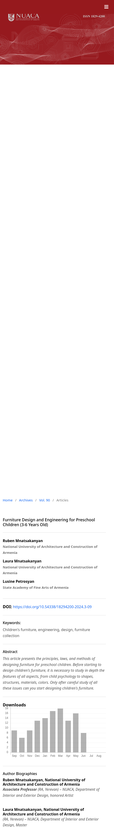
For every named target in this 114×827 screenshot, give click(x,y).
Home (8, 500)
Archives (26, 500)
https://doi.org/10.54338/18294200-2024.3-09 (52, 606)
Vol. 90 (44, 500)
